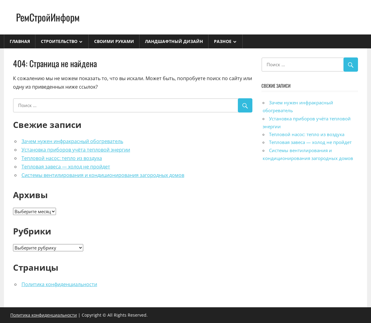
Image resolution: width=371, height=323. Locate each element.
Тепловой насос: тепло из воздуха (61, 158)
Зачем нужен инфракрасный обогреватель (72, 141)
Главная (20, 41)
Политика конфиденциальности (59, 284)
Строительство (59, 41)
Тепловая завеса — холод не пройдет (65, 166)
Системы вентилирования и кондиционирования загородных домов (102, 175)
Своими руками (114, 41)
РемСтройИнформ (48, 17)
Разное (222, 41)
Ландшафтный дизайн (174, 41)
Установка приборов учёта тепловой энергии (75, 149)
